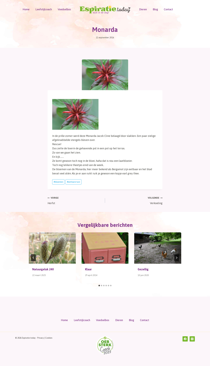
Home (26, 9)
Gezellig (143, 269)
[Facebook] (185, 339)
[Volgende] (176, 257)
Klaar (88, 269)
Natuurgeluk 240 (43, 269)
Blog (155, 9)
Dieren (143, 9)
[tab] (99, 285)
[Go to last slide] (33, 257)
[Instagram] (192, 339)
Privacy (40, 338)
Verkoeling (135, 200)
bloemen (58, 182)
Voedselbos (64, 9)
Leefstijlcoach (43, 9)
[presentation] (52, 248)
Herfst (75, 200)
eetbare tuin (73, 182)
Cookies (48, 338)
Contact (168, 9)
